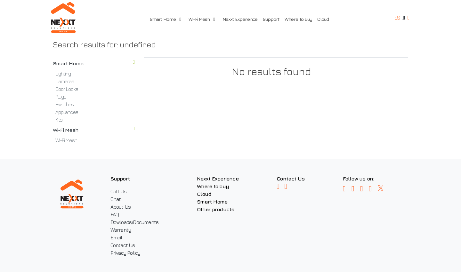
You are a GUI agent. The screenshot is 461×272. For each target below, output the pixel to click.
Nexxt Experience (239, 19)
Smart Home (93, 63)
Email (116, 237)
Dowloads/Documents (134, 222)
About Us (120, 207)
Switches (64, 104)
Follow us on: (358, 178)
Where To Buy (298, 19)
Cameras (64, 81)
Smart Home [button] (165, 19)
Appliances (66, 112)
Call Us (118, 191)
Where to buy (213, 186)
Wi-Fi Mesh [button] (202, 19)
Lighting (63, 73)
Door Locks (66, 89)
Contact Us (122, 245)
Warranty (120, 230)
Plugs (60, 97)
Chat (115, 199)
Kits (58, 120)
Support (271, 19)
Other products (215, 209)
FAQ (114, 214)
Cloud (323, 19)
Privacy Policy (125, 253)
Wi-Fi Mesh (93, 130)
